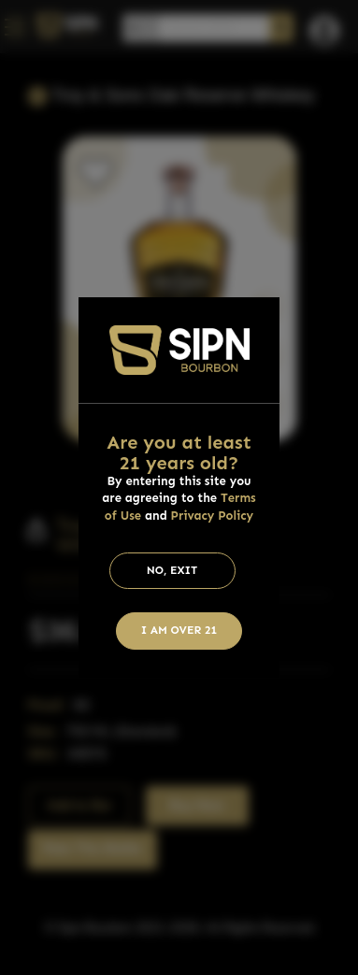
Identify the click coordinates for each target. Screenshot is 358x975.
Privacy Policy (212, 516)
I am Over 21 (179, 630)
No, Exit (172, 570)
